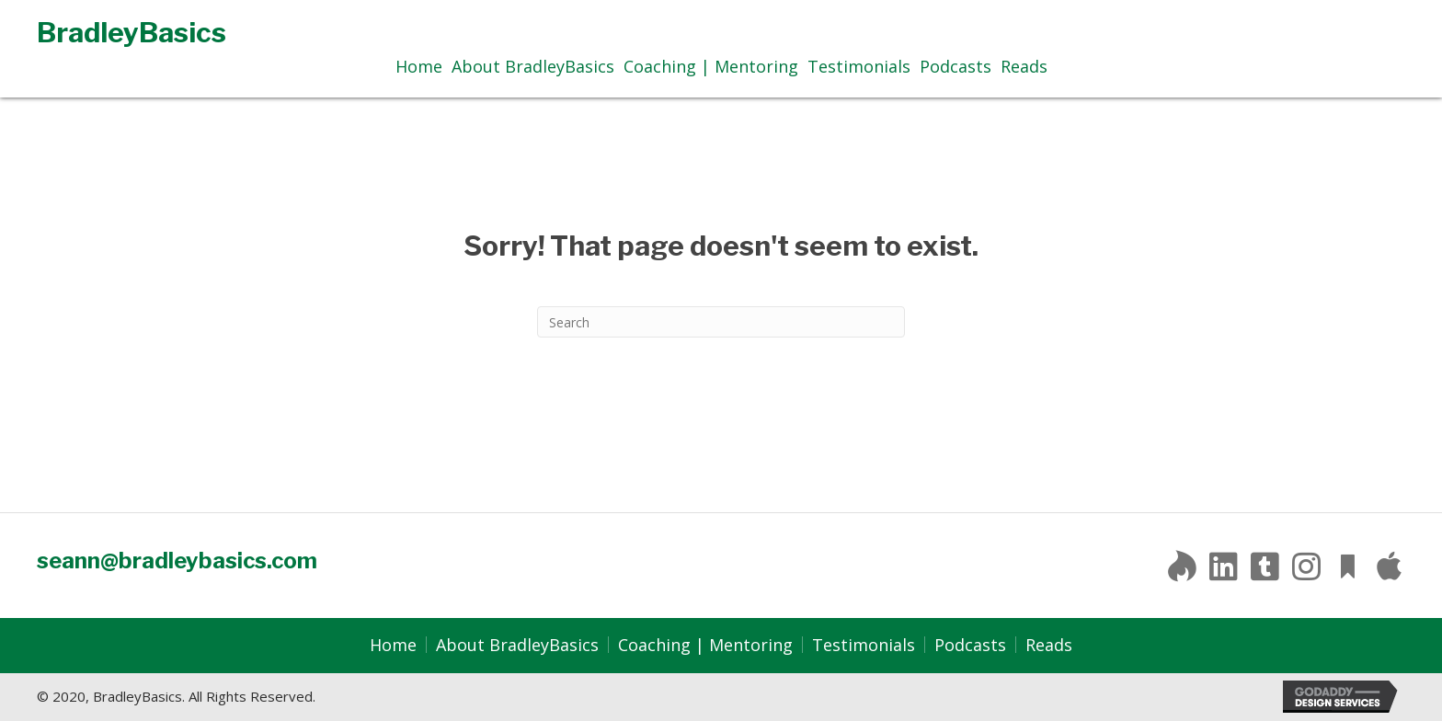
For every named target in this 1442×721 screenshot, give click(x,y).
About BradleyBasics (517, 644)
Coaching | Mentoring (705, 644)
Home (393, 644)
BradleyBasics (131, 32)
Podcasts (970, 644)
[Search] (721, 322)
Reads (1048, 644)
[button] (1182, 566)
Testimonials (863, 644)
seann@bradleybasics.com (177, 560)
